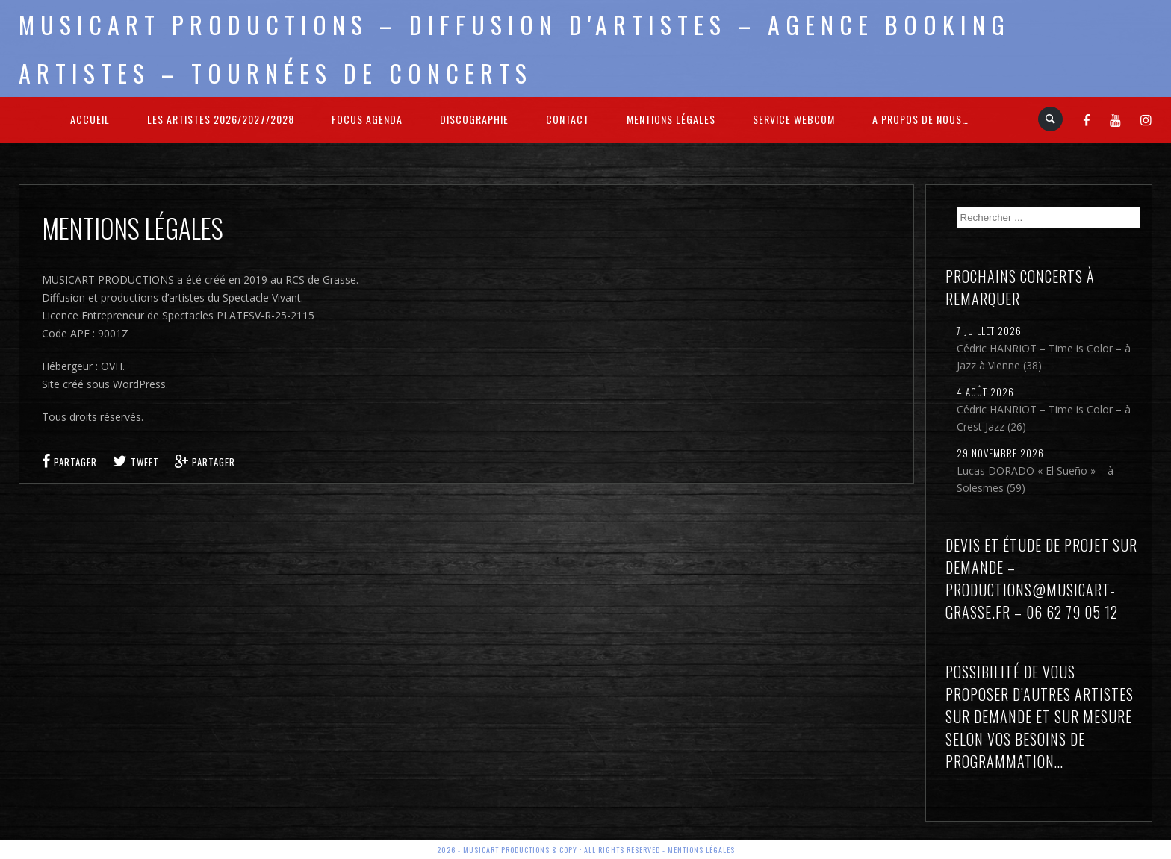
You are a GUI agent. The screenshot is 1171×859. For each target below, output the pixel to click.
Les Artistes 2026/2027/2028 (220, 119)
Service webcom (794, 119)
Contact (567, 119)
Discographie (474, 119)
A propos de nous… (920, 119)
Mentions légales (671, 119)
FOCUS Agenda (367, 119)
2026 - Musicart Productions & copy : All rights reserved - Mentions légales (586, 849)
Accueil (90, 119)
